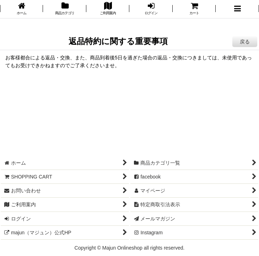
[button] (237, 9)
